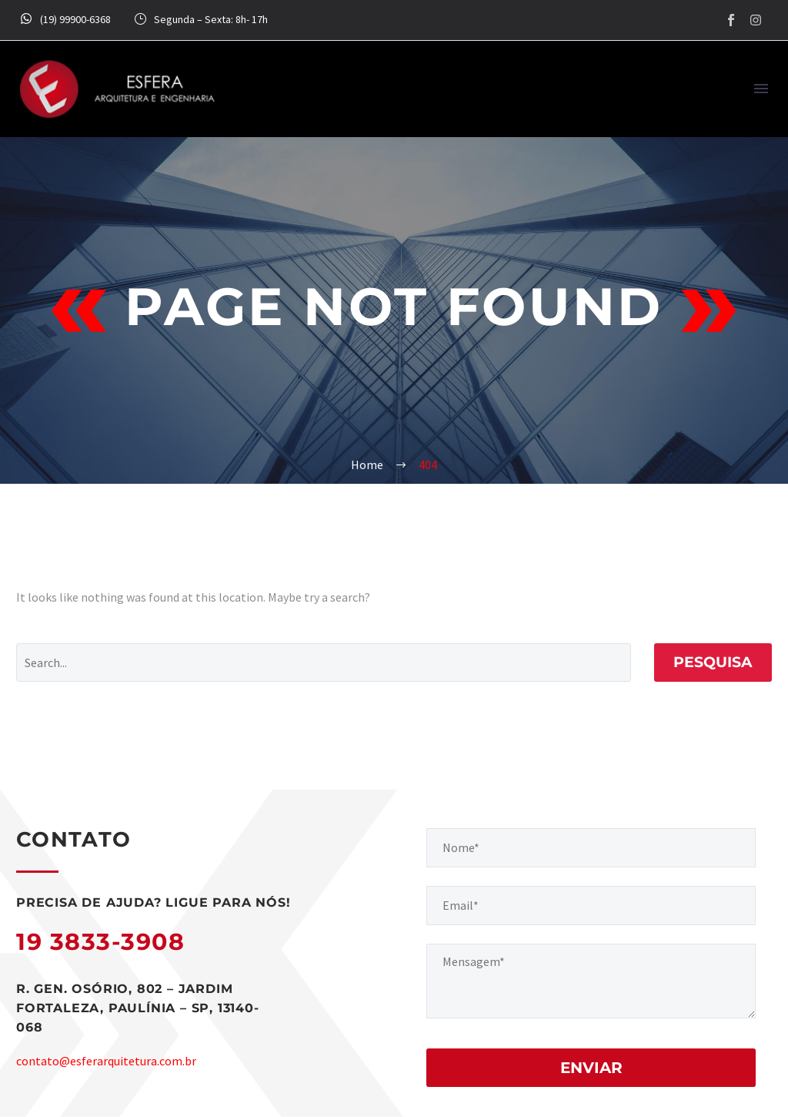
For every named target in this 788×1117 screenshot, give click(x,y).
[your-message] (591, 981)
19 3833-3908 (100, 941)
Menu (761, 88)
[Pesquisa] (323, 662)
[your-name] (591, 847)
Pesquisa (713, 662)
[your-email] (591, 905)
